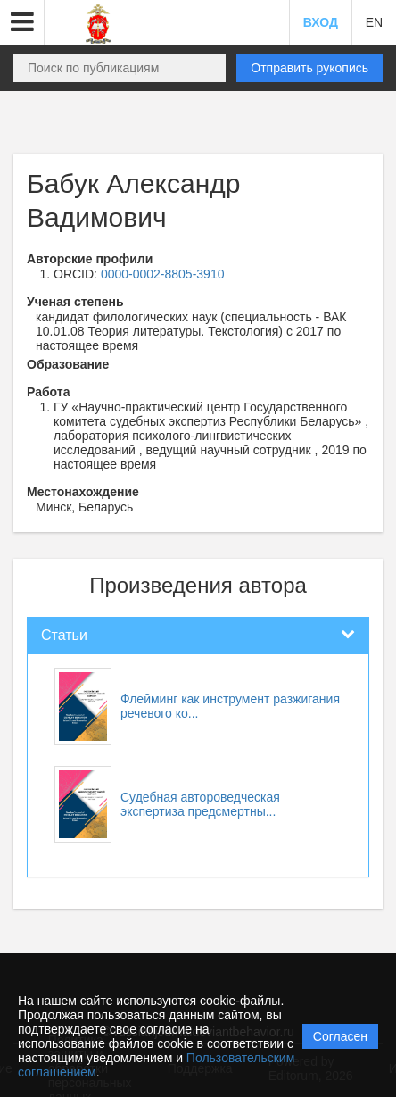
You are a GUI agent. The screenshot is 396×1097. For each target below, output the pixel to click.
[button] (22, 22)
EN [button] (374, 22)
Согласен (340, 1036)
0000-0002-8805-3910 (163, 274)
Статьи (64, 635)
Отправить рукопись (309, 68)
